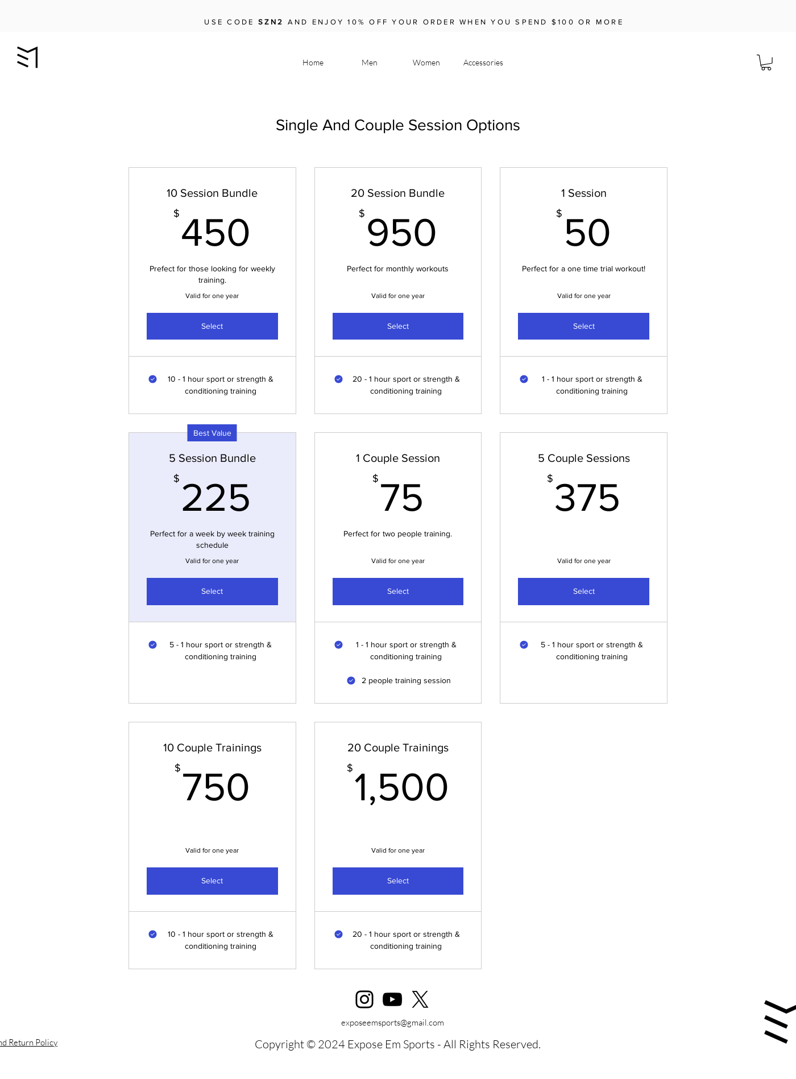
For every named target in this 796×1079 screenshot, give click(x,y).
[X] (420, 999)
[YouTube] (392, 999)
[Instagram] (364, 999)
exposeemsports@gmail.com (392, 1022)
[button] (766, 63)
